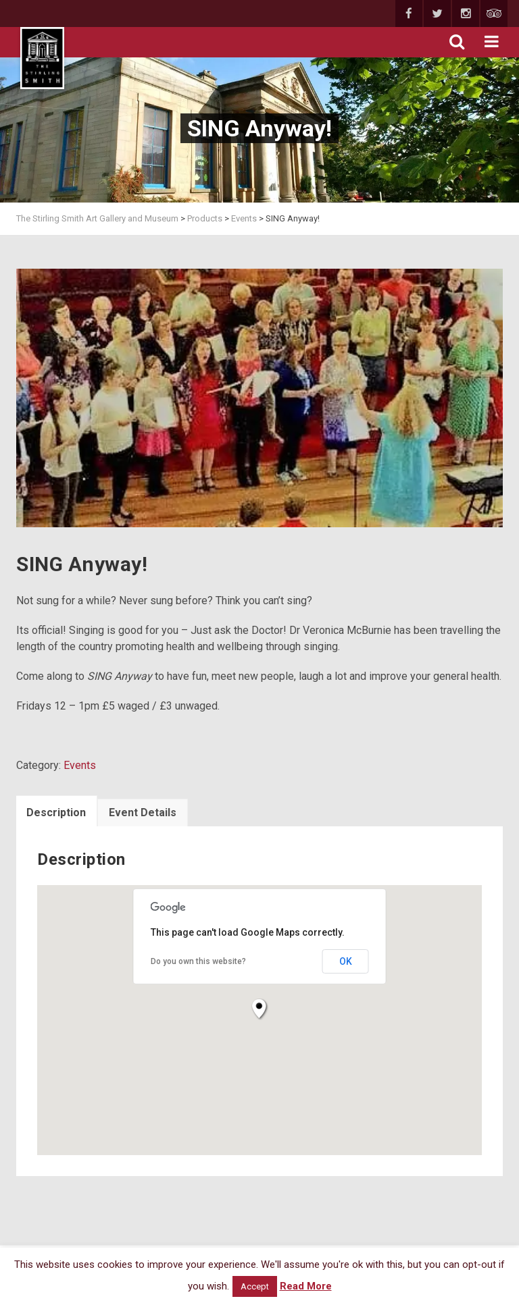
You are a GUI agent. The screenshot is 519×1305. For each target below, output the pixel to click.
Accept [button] (255, 1286)
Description (56, 812)
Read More (306, 1286)
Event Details (142, 812)
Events (80, 765)
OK (345, 961)
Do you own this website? (198, 961)
